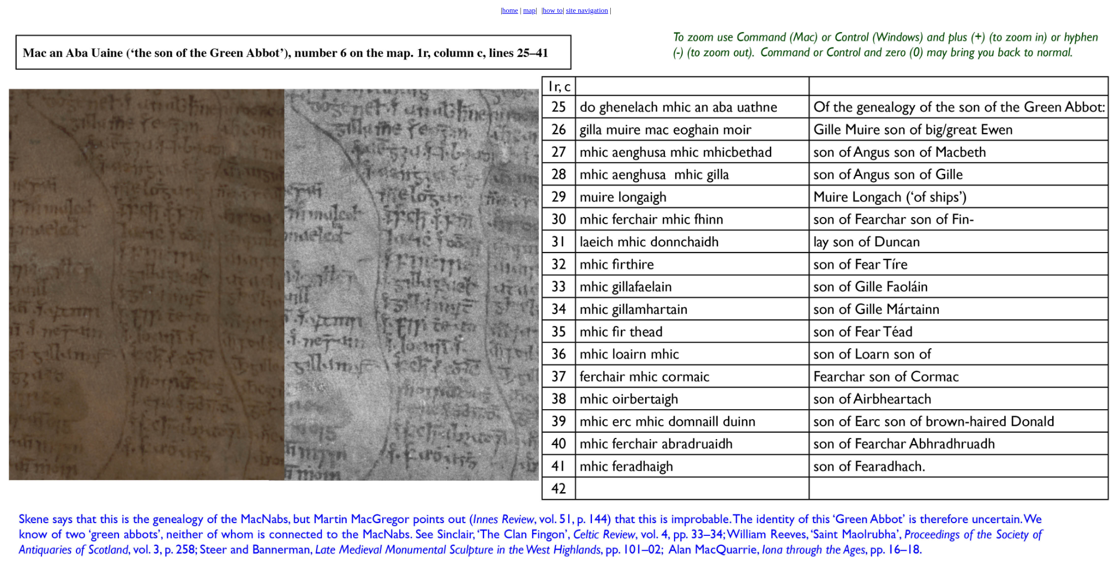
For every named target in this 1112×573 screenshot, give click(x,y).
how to (553, 10)
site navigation (587, 10)
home (510, 10)
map (529, 10)
